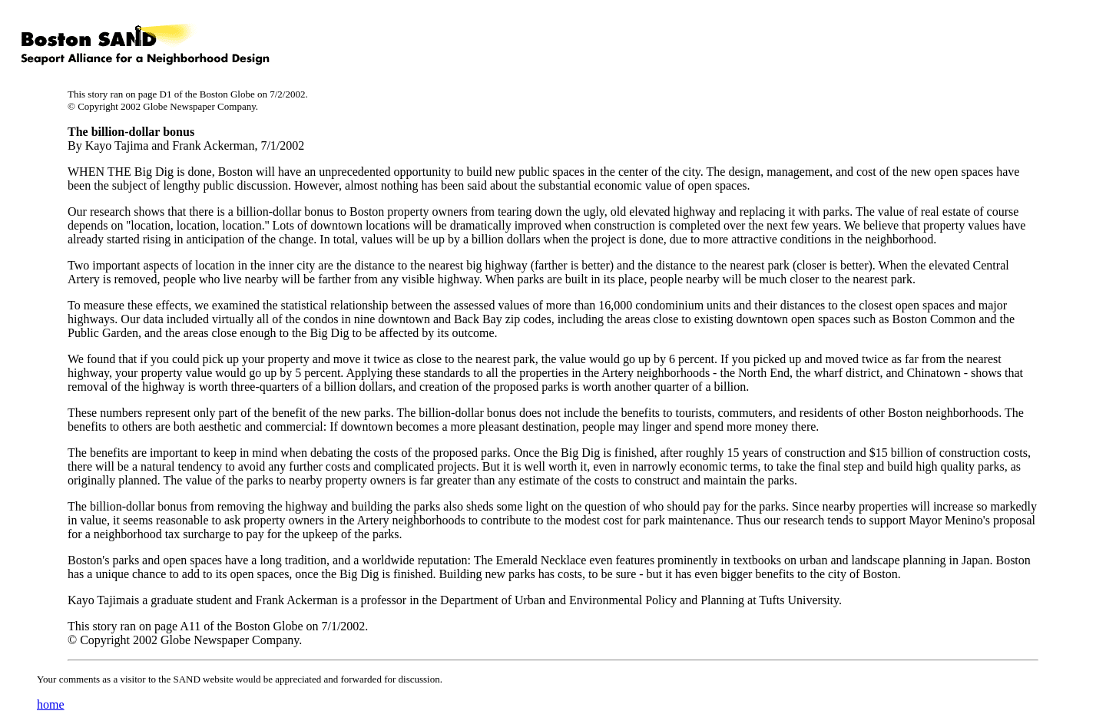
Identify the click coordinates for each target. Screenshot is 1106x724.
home (51, 704)
